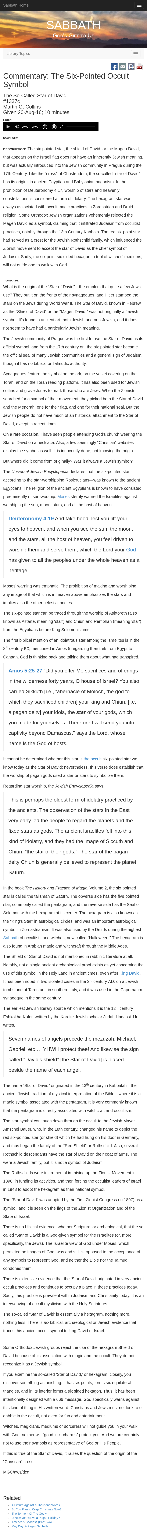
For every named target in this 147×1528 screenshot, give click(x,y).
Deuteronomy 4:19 (31, 518)
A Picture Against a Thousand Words (36, 1505)
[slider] (81, 126)
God (131, 549)
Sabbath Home (16, 5)
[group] (17, 126)
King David (129, 973)
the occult (92, 759)
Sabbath (11, 937)
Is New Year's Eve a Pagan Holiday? (36, 1518)
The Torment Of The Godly (29, 1513)
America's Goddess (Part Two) (32, 1522)
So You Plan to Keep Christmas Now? (36, 1509)
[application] (50, 126)
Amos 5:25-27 (25, 671)
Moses (63, 496)
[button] (7, 126)
